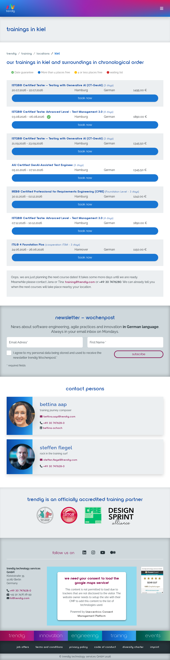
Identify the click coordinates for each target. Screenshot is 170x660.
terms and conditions (49, 647)
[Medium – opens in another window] (113, 553)
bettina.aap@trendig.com (57, 416)
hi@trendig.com (20, 598)
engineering (85, 635)
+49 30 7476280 (110, 282)
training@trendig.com (80, 282)
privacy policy (78, 647)
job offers (23, 647)
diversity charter (133, 647)
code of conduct (105, 647)
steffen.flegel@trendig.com (58, 460)
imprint (154, 647)
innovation (51, 635)
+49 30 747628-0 (53, 423)
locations (43, 53)
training (26, 53)
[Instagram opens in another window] (94, 553)
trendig (12, 53)
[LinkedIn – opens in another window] (85, 553)
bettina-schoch (52, 428)
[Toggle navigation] (162, 8)
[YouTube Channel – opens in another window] (103, 553)
